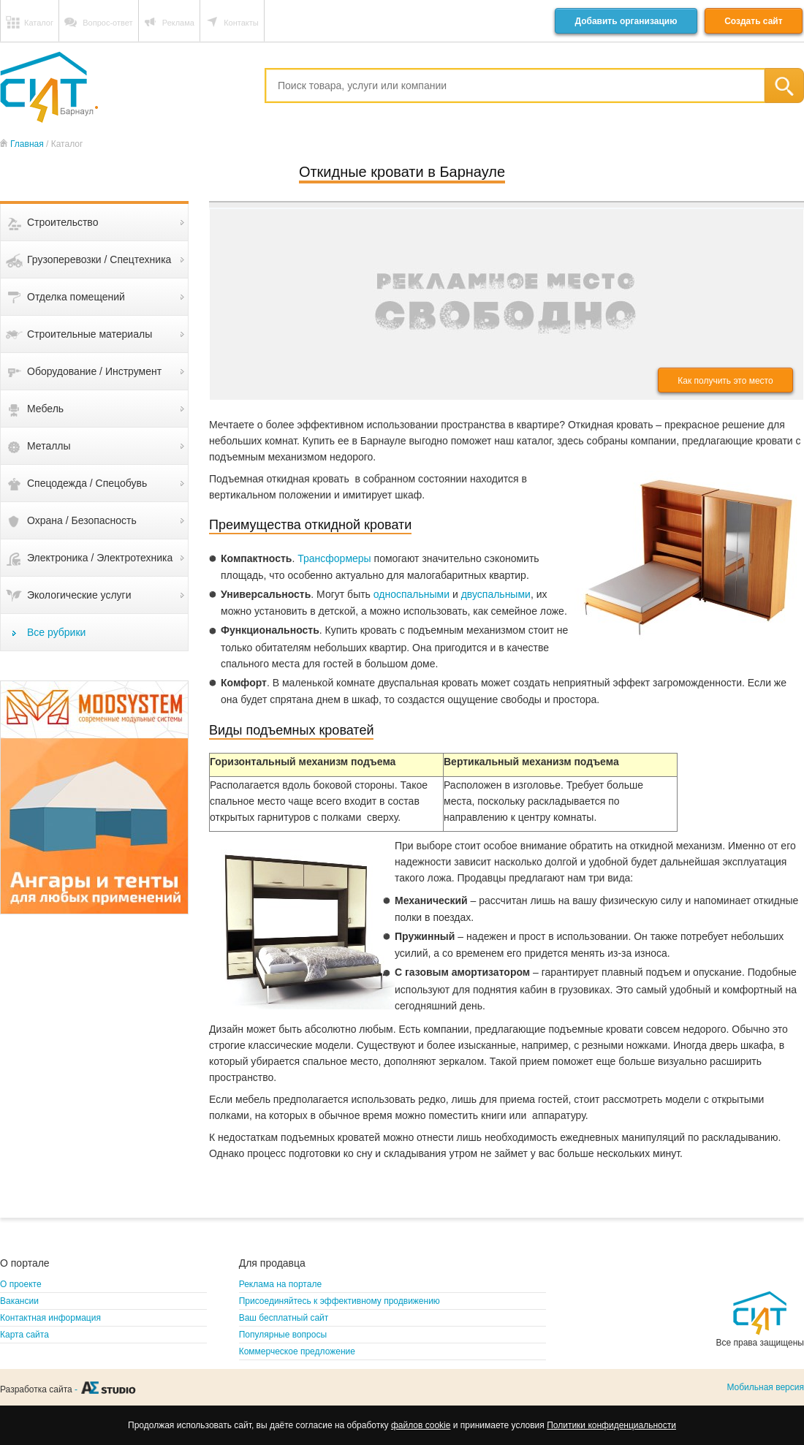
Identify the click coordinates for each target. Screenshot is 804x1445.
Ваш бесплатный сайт (284, 1318)
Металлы (49, 446)
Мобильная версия (765, 1387)
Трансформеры (334, 558)
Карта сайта (24, 1335)
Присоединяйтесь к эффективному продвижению (339, 1301)
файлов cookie (420, 1425)
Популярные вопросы (283, 1335)
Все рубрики (56, 632)
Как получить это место (725, 381)
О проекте (21, 1284)
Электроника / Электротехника (99, 558)
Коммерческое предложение (297, 1351)
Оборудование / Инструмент (94, 371)
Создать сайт (753, 21)
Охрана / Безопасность (82, 520)
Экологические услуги (79, 595)
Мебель (45, 408)
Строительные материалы (89, 334)
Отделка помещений (76, 297)
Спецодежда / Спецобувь (87, 483)
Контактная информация (50, 1318)
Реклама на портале (280, 1284)
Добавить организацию (625, 21)
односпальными (411, 594)
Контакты (241, 22)
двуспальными (496, 594)
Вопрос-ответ (107, 22)
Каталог (38, 22)
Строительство (62, 222)
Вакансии (19, 1301)
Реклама (178, 22)
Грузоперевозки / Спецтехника (99, 259)
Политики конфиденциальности (611, 1425)
